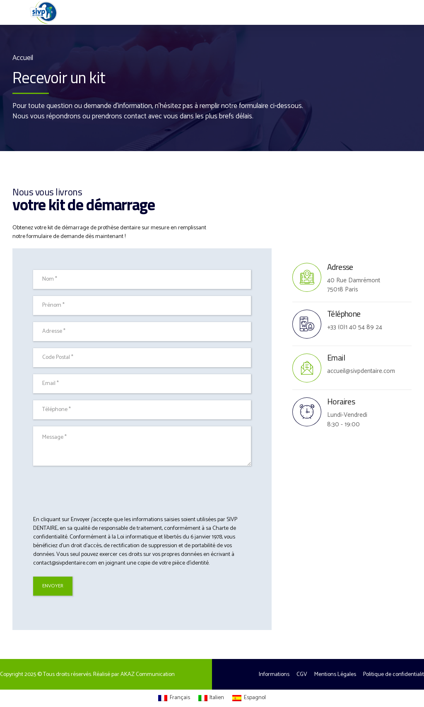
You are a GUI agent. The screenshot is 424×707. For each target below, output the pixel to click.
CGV (301, 674)
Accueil (22, 58)
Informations (274, 674)
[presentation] (96, 490)
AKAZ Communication (147, 674)
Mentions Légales (335, 674)
